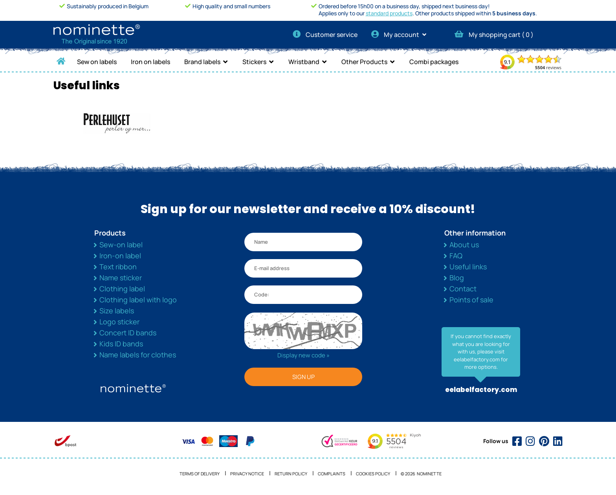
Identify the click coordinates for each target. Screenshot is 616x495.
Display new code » (303, 355)
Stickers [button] (254, 61)
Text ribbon (118, 266)
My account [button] (401, 34)
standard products (389, 13)
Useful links (468, 266)
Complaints (331, 474)
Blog (456, 277)
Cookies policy (373, 474)
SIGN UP (303, 377)
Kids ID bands (121, 343)
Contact (463, 288)
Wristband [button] (303, 61)
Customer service (325, 34)
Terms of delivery (200, 474)
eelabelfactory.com (481, 389)
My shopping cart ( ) (494, 34)
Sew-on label (121, 244)
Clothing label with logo (138, 299)
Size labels (116, 310)
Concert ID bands (127, 332)
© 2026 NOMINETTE (421, 474)
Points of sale (471, 299)
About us (464, 244)
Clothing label (122, 288)
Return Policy (291, 474)
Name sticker (120, 277)
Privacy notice (247, 474)
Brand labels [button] (202, 61)
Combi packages (433, 61)
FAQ (455, 255)
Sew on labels (97, 61)
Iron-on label (120, 255)
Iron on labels (150, 61)
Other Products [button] (364, 61)
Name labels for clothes (137, 354)
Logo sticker (119, 321)
